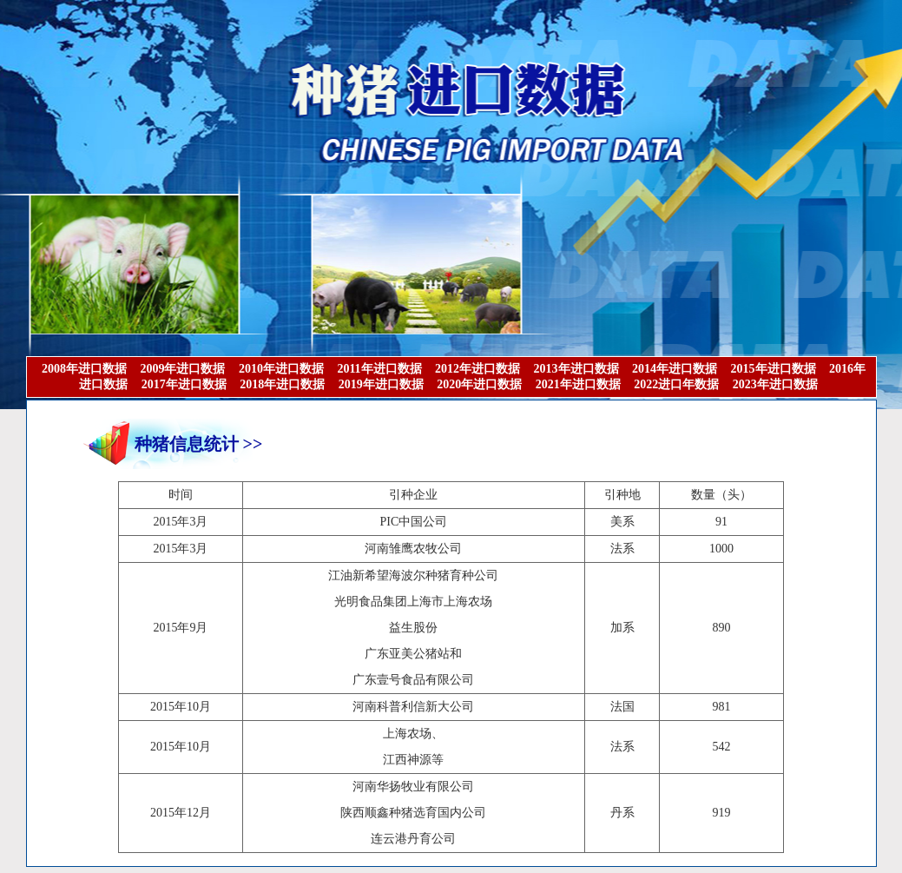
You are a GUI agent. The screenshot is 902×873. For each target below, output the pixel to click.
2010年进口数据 (281, 368)
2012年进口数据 (477, 368)
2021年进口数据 (578, 384)
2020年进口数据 (479, 384)
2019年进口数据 (381, 384)
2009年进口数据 (182, 368)
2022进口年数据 (676, 384)
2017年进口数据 (184, 384)
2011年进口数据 (379, 368)
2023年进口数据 (775, 384)
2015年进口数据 (773, 368)
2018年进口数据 (282, 384)
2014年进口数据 (674, 368)
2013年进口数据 (576, 368)
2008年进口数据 (84, 368)
